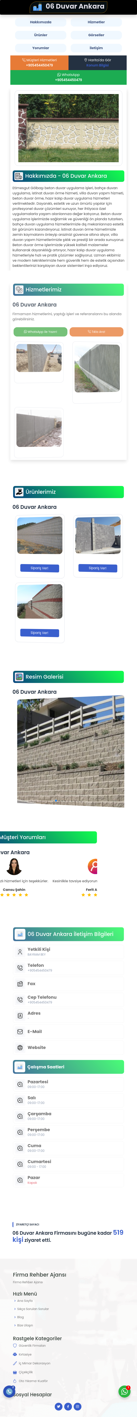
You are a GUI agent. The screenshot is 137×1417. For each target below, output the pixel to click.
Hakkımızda (40, 22)
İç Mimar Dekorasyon (34, 1363)
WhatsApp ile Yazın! (40, 332)
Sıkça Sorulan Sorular (33, 1308)
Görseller (96, 35)
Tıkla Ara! (96, 332)
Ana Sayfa (25, 1300)
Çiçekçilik (26, 1372)
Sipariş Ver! (39, 568)
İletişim (96, 48)
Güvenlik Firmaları (32, 1345)
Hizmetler (96, 22)
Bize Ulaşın (25, 1325)
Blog (20, 1317)
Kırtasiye (25, 1354)
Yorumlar (40, 48)
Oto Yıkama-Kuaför (33, 1380)
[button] (66, 801)
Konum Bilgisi (98, 65)
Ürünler (40, 35)
